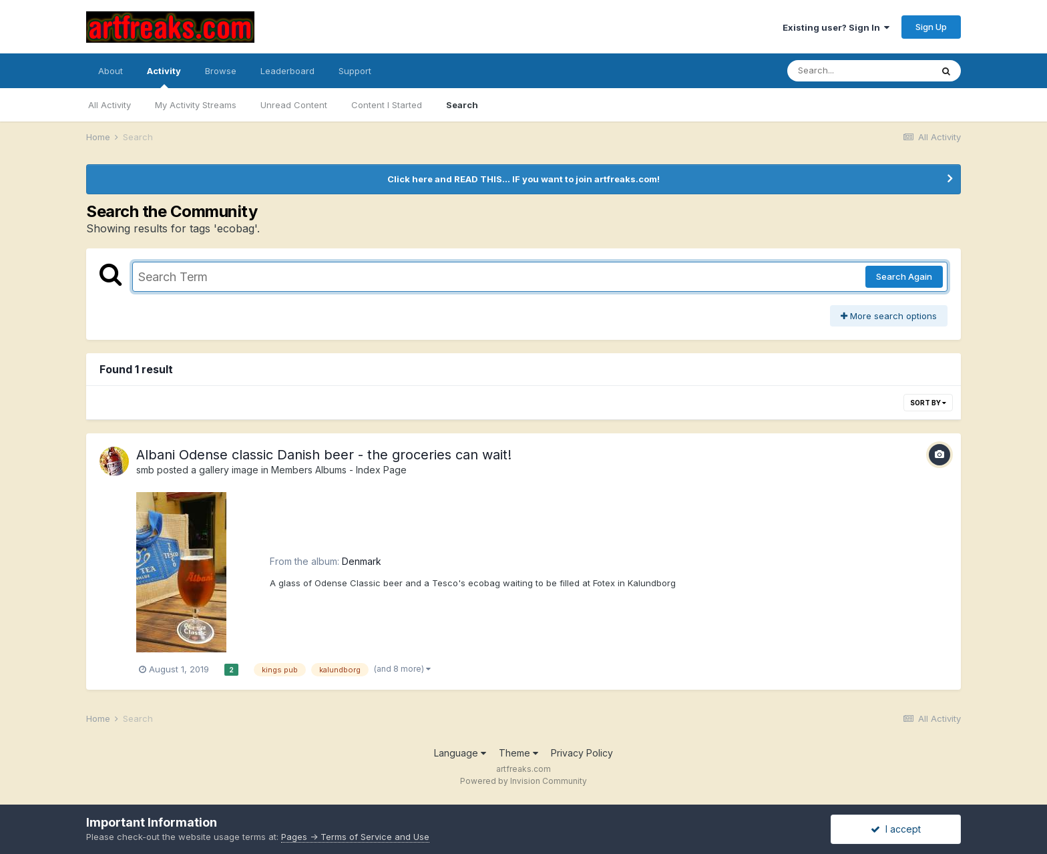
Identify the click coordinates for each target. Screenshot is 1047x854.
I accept (896, 829)
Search (462, 104)
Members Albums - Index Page (339, 469)
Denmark (361, 561)
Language (460, 753)
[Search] (859, 70)
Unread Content (293, 104)
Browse (220, 70)
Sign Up (931, 26)
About (110, 70)
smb (145, 469)
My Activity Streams (195, 104)
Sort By (928, 403)
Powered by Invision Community (523, 781)
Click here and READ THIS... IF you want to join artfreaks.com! (523, 179)
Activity (164, 76)
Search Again (904, 276)
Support (355, 70)
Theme (518, 753)
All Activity (109, 104)
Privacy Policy (582, 753)
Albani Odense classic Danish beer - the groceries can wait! (323, 455)
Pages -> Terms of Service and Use (355, 836)
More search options (889, 315)
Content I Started (386, 104)
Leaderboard (287, 70)
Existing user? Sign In (836, 27)
